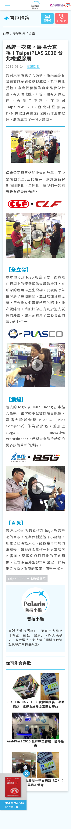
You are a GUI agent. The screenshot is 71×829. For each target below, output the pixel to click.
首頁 (6, 33)
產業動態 (19, 33)
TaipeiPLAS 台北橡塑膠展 (26, 578)
